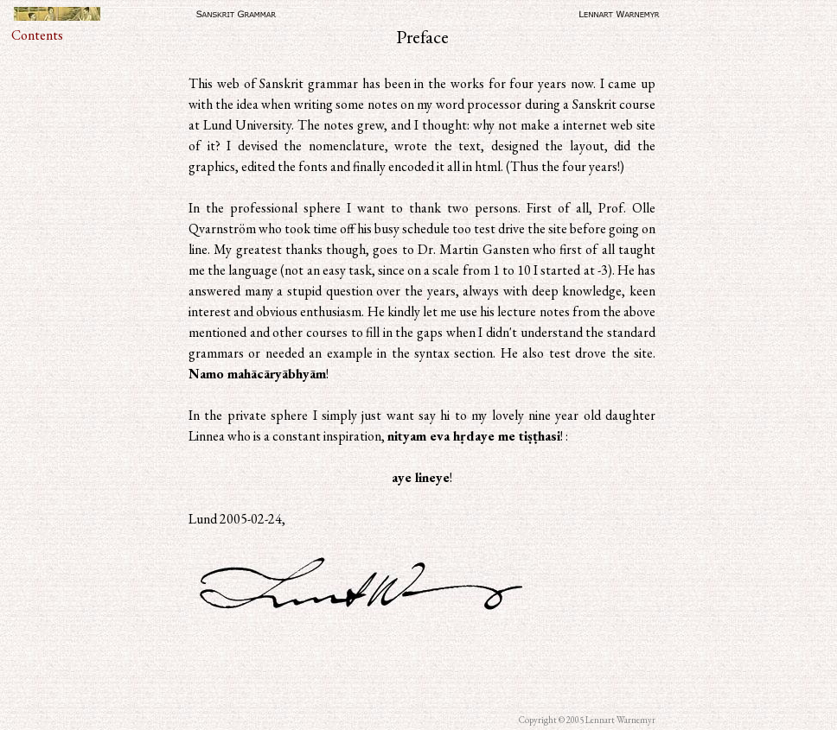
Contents (37, 35)
